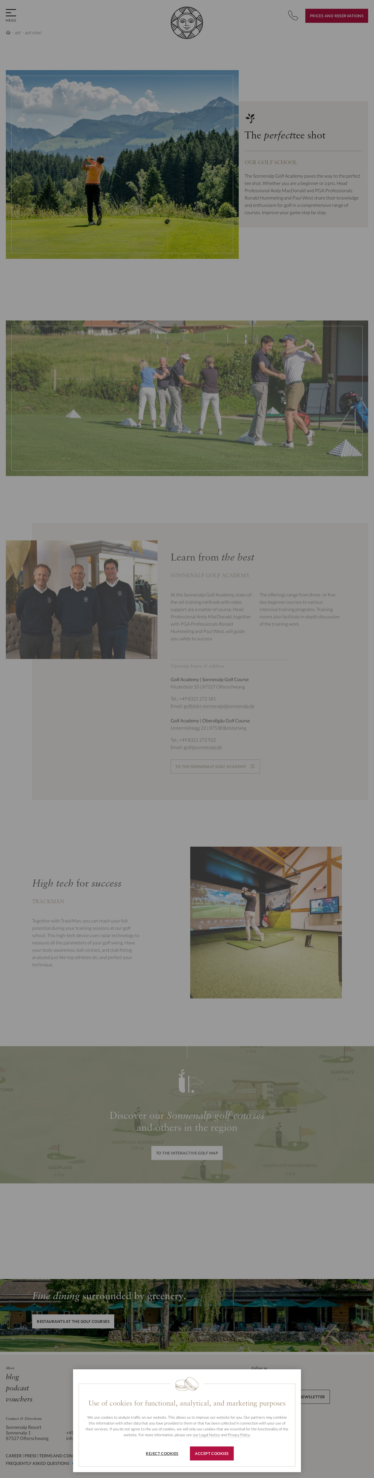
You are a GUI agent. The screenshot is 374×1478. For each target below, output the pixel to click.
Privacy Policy (239, 1434)
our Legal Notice (206, 1434)
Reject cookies (162, 1453)
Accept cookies (211, 1453)
